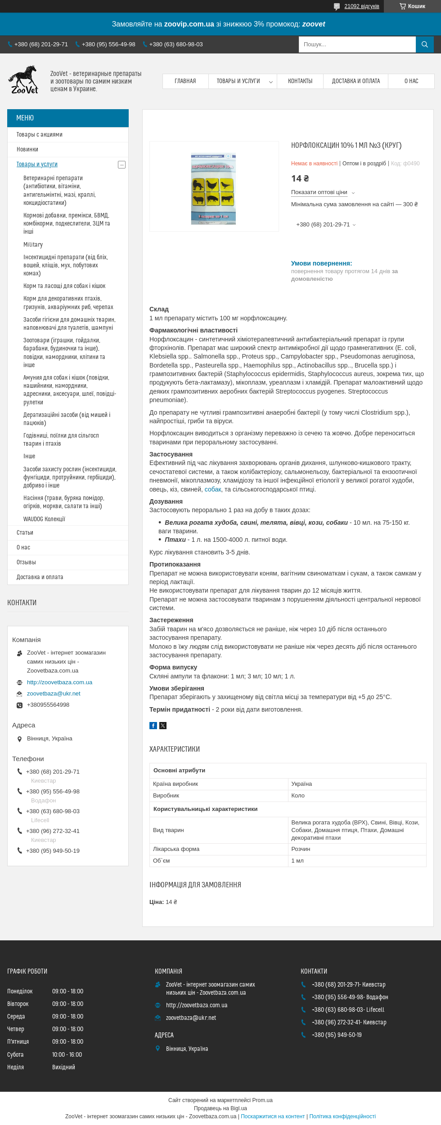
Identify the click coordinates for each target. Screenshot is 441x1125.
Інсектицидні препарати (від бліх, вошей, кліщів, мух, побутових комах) (65, 265)
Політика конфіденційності (342, 1116)
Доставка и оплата (356, 81)
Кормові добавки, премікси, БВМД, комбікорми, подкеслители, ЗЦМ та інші (66, 223)
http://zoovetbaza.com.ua (59, 682)
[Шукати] (425, 44)
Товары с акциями (40, 134)
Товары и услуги (238, 81)
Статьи (25, 532)
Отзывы (26, 562)
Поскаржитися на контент (273, 1116)
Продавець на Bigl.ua (220, 1108)
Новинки (27, 149)
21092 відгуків (362, 6)
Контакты (300, 81)
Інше (29, 456)
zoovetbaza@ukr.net (54, 693)
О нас (411, 81)
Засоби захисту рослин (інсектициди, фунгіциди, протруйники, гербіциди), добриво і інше (70, 477)
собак (213, 489)
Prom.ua (262, 1100)
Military (33, 244)
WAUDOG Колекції (44, 519)
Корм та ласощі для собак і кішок (64, 286)
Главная (185, 81)
